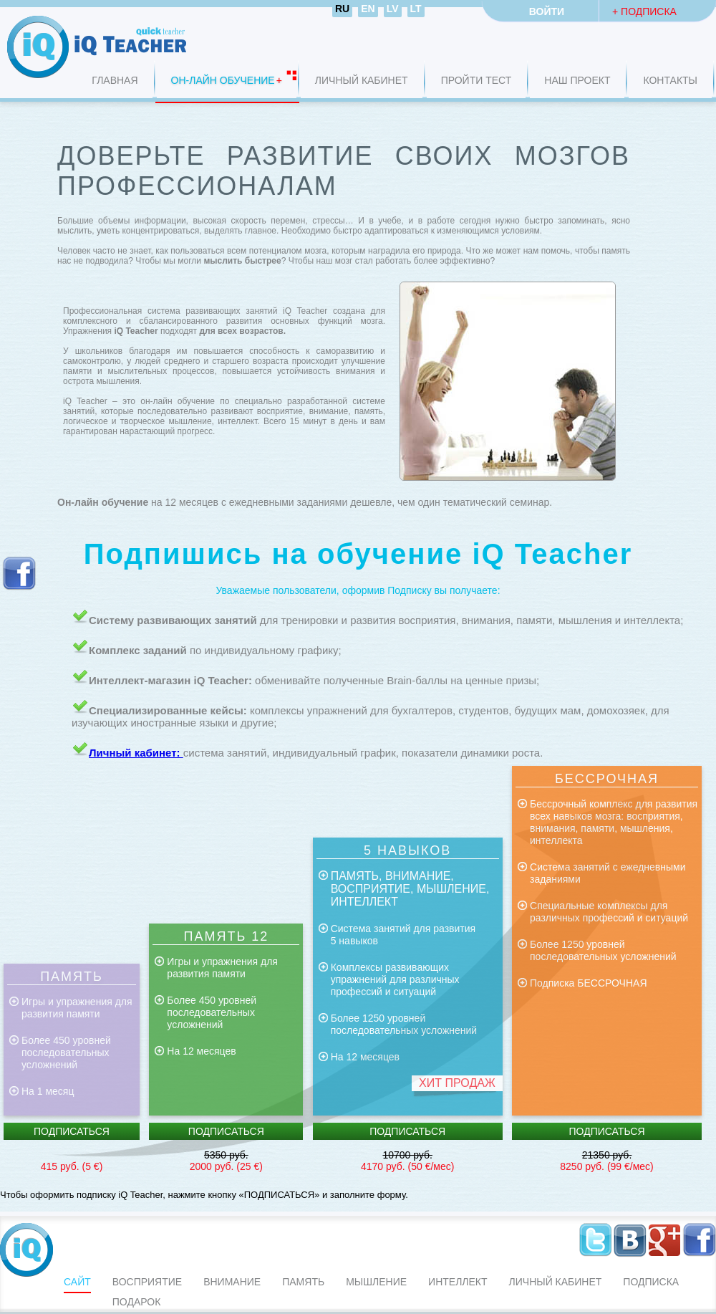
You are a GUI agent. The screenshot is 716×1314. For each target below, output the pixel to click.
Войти (546, 11)
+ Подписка (644, 11)
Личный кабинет (361, 80)
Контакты (670, 80)
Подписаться (72, 1131)
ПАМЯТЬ (303, 1281)
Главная (114, 80)
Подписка (651, 1281)
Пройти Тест (476, 80)
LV (393, 8)
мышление (376, 1281)
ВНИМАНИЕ (232, 1281)
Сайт (77, 1281)
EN (367, 8)
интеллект (457, 1281)
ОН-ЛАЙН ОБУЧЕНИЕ (223, 80)
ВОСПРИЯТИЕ (147, 1281)
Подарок (136, 1302)
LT (416, 8)
